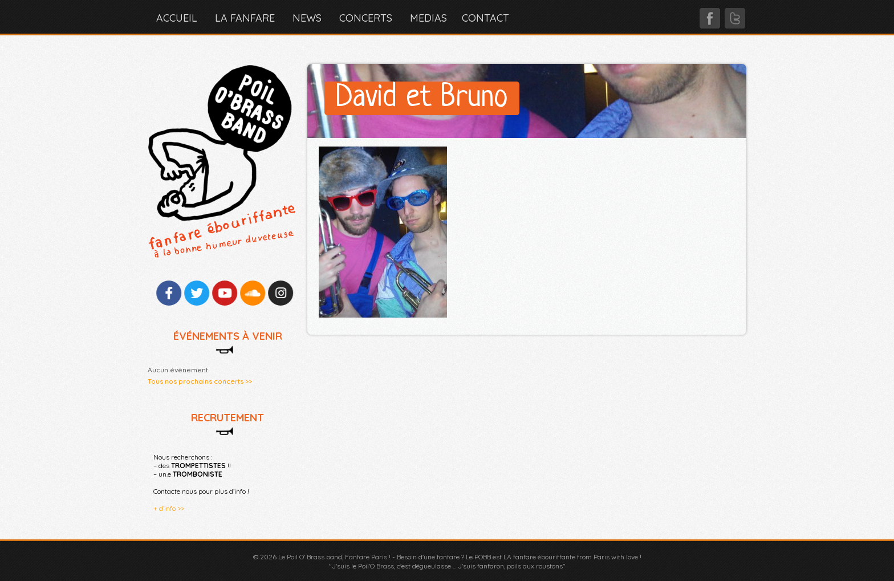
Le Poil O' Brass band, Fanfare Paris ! (334, 556)
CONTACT (485, 18)
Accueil (176, 18)
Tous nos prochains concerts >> (200, 381)
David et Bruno (422, 98)
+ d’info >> (168, 508)
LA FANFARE (245, 18)
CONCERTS (365, 18)
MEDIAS (428, 18)
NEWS (307, 18)
